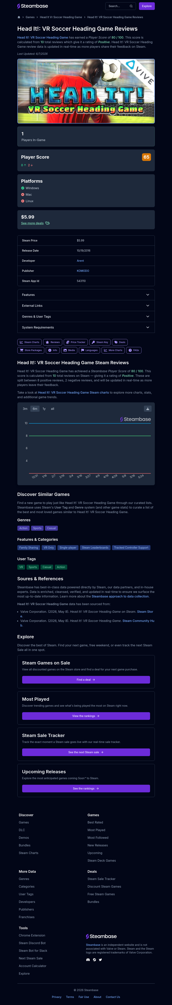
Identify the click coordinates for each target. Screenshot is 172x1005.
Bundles (25, 845)
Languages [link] (89, 350)
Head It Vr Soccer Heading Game (61, 17)
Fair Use (84, 997)
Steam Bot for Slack (33, 951)
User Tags (26, 894)
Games (30, 17)
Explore (147, 6)
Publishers (26, 909)
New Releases (98, 845)
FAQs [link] (134, 350)
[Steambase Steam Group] (94, 959)
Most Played (96, 830)
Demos (24, 838)
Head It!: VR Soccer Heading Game (42, 37)
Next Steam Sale (31, 958)
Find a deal (86, 679)
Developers (27, 902)
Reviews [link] (53, 342)
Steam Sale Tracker (102, 879)
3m (25, 409)
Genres (24, 879)
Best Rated (95, 822)
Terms (70, 997)
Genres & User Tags (86, 316)
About (97, 997)
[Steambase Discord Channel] (88, 959)
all (52, 409)
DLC (22, 830)
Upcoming (95, 853)
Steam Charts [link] (29, 342)
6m (35, 409)
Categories (27, 886)
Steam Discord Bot (32, 943)
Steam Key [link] (100, 342)
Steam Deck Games (102, 860)
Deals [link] (120, 342)
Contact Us (113, 997)
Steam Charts (28, 853)
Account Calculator (32, 966)
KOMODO (83, 270)
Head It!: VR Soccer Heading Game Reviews (115, 17)
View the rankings (86, 716)
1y (44, 409)
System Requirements (86, 327)
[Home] (18, 17)
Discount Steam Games (104, 886)
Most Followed (98, 838)
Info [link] (52, 350)
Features (86, 294)
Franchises (27, 917)
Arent (80, 260)
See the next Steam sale (86, 752)
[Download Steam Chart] (148, 409)
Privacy (56, 997)
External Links (86, 305)
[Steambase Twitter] (100, 959)
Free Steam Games (101, 894)
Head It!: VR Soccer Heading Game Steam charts (73, 392)
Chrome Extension (32, 935)
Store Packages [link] (31, 350)
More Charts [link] (113, 350)
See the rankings (86, 788)
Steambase (93, 944)
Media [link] (69, 350)
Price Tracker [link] (75, 342)
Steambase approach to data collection (120, 596)
